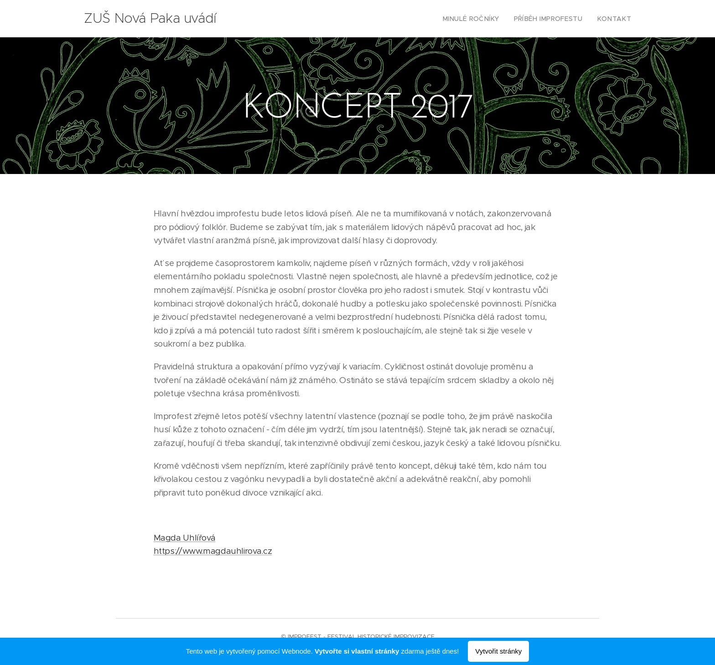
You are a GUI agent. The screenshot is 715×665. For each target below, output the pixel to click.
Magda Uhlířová (185, 537)
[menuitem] (484, 18)
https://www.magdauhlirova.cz (213, 551)
